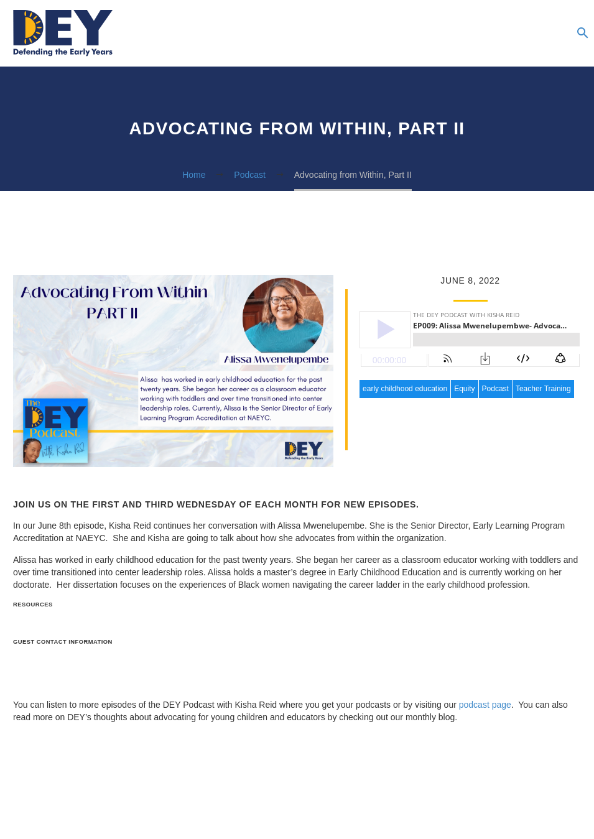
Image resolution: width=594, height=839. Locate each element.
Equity (464, 388)
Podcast (495, 388)
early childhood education (405, 388)
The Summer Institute (529, 33)
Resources (405, 33)
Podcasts (430, 33)
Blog (455, 33)
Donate (554, 33)
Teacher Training (543, 388)
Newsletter (480, 33)
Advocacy (505, 33)
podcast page (485, 705)
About (380, 33)
